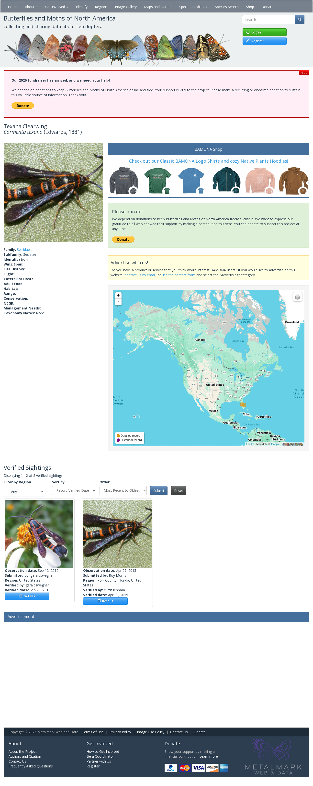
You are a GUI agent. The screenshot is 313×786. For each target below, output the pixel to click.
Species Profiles (193, 6)
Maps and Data (158, 6)
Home (13, 6)
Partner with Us (99, 761)
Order (105, 482)
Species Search (227, 6)
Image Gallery (126, 6)
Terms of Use (93, 732)
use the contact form (178, 275)
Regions (101, 6)
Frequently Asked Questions (31, 766)
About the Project (23, 751)
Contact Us (179, 732)
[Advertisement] (156, 660)
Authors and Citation (25, 756)
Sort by (58, 482)
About (31, 6)
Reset (178, 490)
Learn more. (209, 756)
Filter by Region (17, 482)
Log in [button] (253, 32)
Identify (82, 6)
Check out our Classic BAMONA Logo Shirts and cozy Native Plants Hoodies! (208, 161)
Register (93, 766)
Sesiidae (23, 249)
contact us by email (140, 275)
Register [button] (255, 41)
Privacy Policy (120, 732)
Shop (250, 6)
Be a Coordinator (100, 756)
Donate (267, 6)
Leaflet (250, 444)
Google (275, 444)
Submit (158, 490)
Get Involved (56, 6)
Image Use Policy (150, 732)
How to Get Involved (103, 751)
